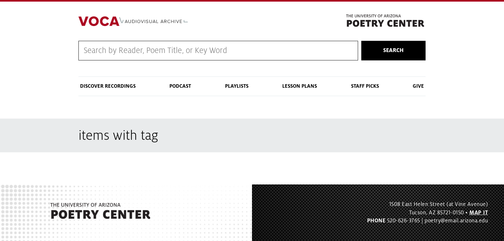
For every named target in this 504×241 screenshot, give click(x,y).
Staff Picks (365, 86)
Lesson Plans (299, 86)
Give (418, 86)
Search (393, 50)
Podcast (180, 86)
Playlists (236, 86)
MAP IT (478, 213)
